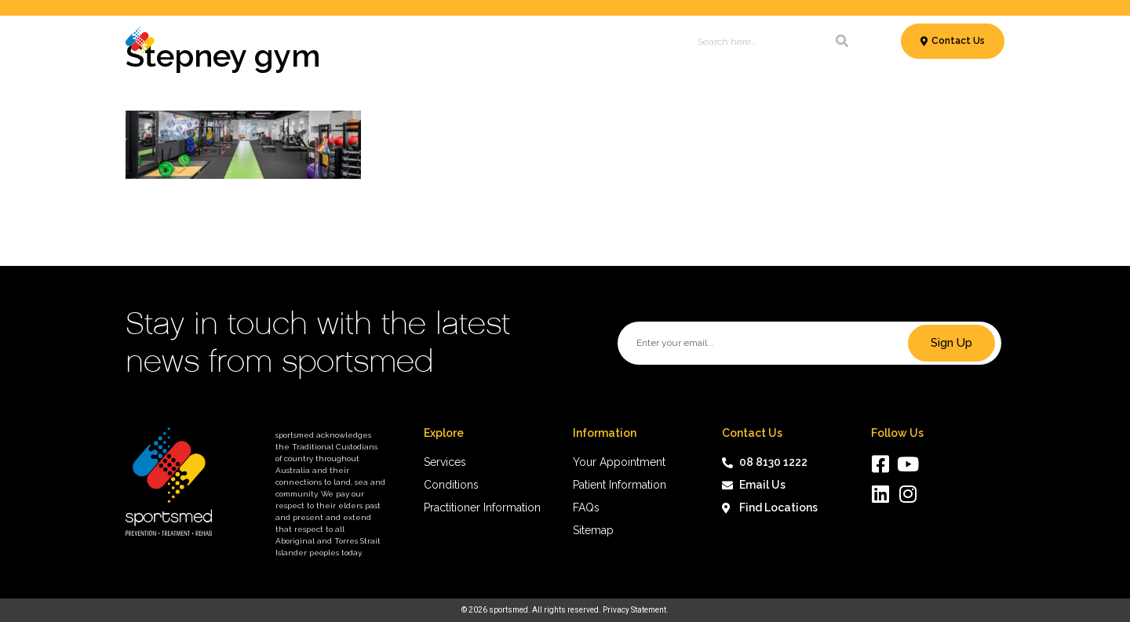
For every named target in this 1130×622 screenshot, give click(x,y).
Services (267, 41)
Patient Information (522, 41)
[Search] (842, 41)
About (653, 41)
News (608, 41)
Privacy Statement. (636, 610)
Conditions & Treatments (381, 41)
